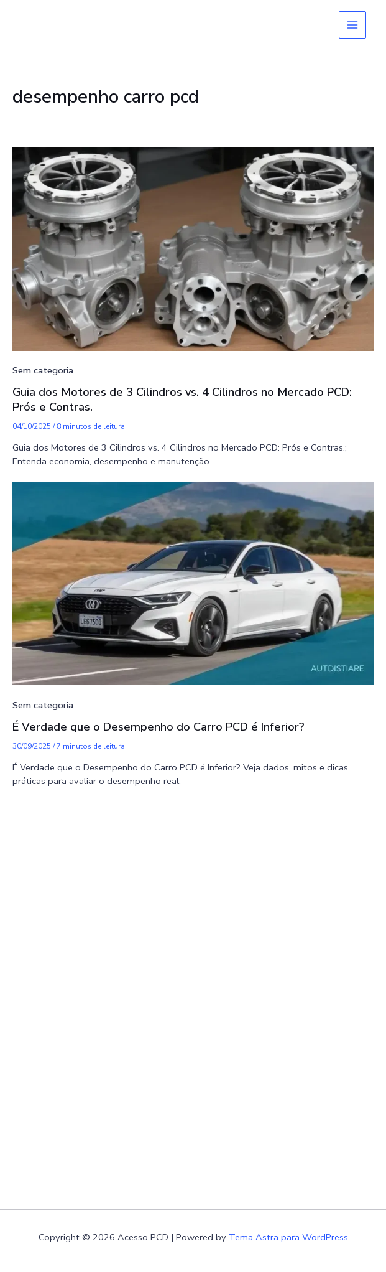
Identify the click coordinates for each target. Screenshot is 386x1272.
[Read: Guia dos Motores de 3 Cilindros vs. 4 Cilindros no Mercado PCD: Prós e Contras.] (193, 248)
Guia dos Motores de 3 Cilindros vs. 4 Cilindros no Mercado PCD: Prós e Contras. (182, 399)
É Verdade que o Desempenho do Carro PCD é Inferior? (158, 726)
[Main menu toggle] (352, 25)
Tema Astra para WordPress (288, 1237)
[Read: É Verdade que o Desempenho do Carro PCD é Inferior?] (193, 582)
